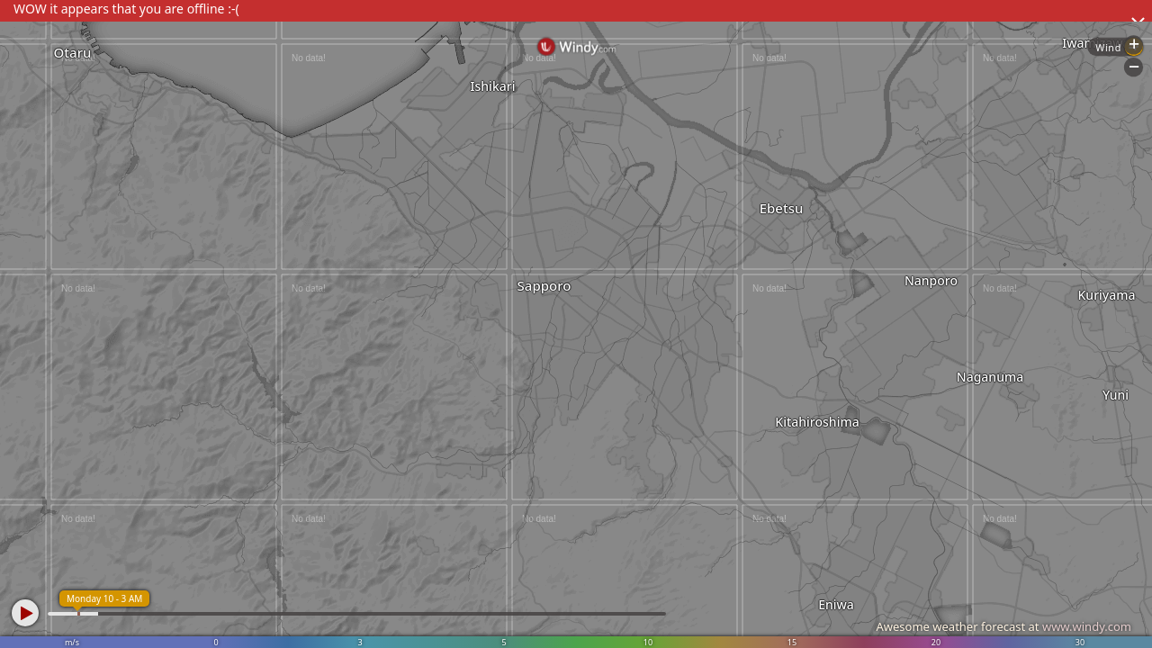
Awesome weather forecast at (1003, 626)
